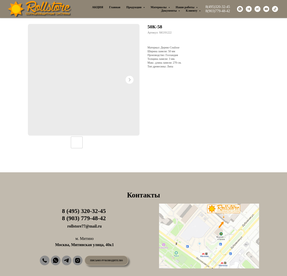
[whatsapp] (240, 9)
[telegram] (249, 9)
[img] (45, 260)
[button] (106, 260)
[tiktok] (275, 9)
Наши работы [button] (185, 7)
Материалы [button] (159, 7)
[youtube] (266, 9)
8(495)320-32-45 (217, 7)
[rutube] (257, 9)
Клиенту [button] (192, 10)
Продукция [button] (134, 7)
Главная (114, 7)
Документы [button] (169, 10)
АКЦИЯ (97, 7)
